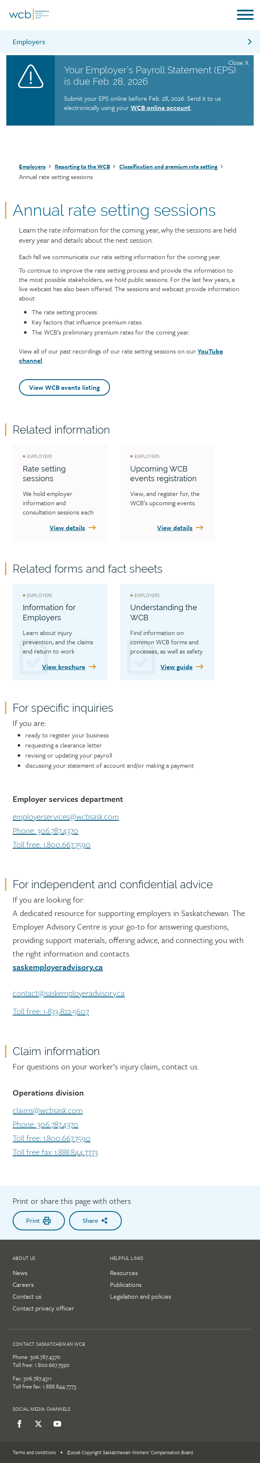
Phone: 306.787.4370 (45, 831)
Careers (23, 1284)
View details (73, 527)
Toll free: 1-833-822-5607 (51, 1012)
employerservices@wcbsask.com (66, 817)
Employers (133, 41)
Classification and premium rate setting (168, 166)
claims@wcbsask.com (48, 1111)
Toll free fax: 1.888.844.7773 (55, 1152)
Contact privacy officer (43, 1308)
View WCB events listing (64, 387)
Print (38, 1220)
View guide (183, 667)
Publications (126, 1284)
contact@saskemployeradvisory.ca (69, 994)
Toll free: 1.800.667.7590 (52, 845)
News (20, 1272)
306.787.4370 (45, 1357)
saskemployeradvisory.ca (58, 967)
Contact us (27, 1296)
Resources (124, 1272)
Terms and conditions (34, 1452)
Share (95, 1220)
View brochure (69, 667)
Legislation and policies (140, 1296)
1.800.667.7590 (52, 1365)
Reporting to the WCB (82, 166)
